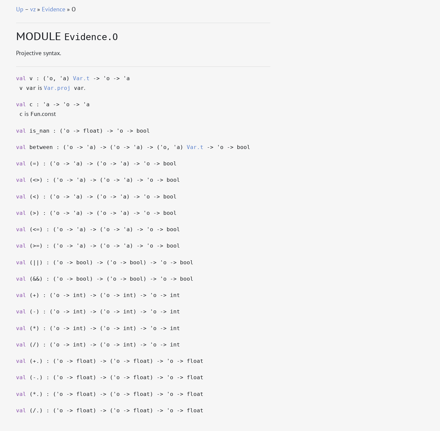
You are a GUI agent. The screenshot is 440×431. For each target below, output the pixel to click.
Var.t (81, 79)
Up (19, 9)
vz (32, 9)
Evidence (53, 9)
